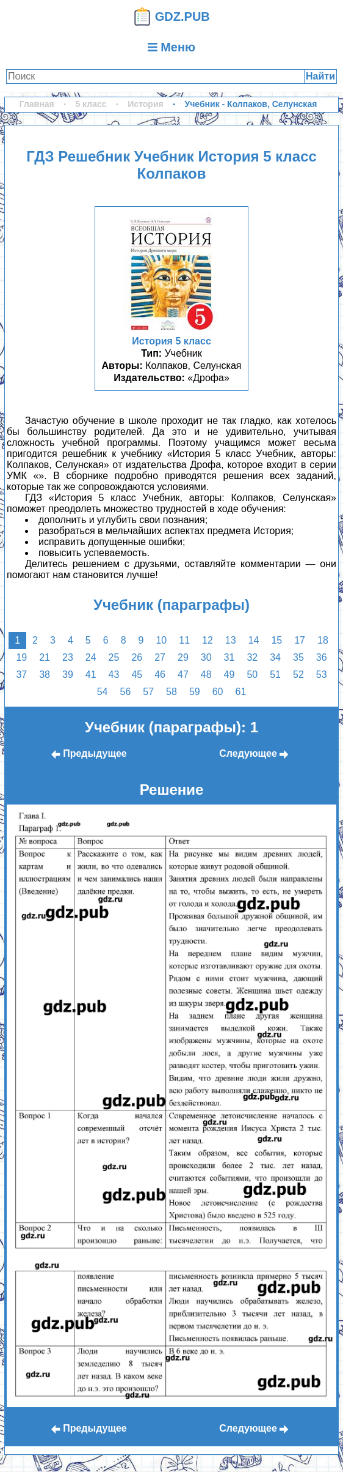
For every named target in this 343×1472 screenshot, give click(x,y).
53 (321, 674)
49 (229, 674)
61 (240, 691)
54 (102, 691)
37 (21, 674)
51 (275, 674)
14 (253, 640)
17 (299, 640)
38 (44, 674)
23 (67, 657)
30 (206, 657)
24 (90, 657)
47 (183, 674)
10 (161, 640)
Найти (320, 76)
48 (206, 674)
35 (298, 657)
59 (194, 691)
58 (171, 691)
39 (67, 674)
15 (276, 640)
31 (229, 657)
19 (21, 657)
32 (252, 657)
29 (183, 657)
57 (148, 691)
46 (159, 674)
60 (217, 691)
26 (136, 657)
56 (125, 691)
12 (207, 640)
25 (114, 657)
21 (44, 657)
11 (184, 640)
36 (321, 657)
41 (90, 674)
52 (298, 674)
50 (252, 674)
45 (136, 674)
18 (322, 640)
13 (230, 640)
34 (275, 657)
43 (114, 674)
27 (159, 657)
